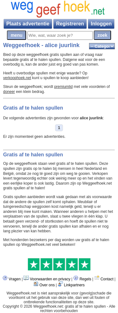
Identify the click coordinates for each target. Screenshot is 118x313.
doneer (9, 91)
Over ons (47, 285)
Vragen (14, 279)
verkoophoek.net (17, 78)
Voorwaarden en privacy (50, 279)
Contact (106, 279)
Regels (85, 279)
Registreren (70, 23)
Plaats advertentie (27, 23)
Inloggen (101, 23)
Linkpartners (74, 285)
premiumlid (63, 86)
